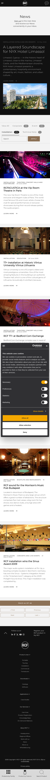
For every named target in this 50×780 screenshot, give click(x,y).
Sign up (17, 21)
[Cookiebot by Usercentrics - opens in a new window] (32, 345)
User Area (25, 712)
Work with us (25, 739)
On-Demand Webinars (25, 721)
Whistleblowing (25, 747)
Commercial (25, 668)
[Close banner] (46, 346)
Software (25, 687)
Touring (25, 663)
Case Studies (25, 699)
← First (12, 610)
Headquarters (25, 733)
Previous (37, 610)
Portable (25, 660)
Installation (25, 666)
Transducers (25, 671)
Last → (37, 615)
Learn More (8, 81)
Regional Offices (25, 736)
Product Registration (25, 715)
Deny (25, 432)
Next (12, 615)
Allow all (25, 418)
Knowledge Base (25, 718)
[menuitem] (25, 766)
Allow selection (25, 425)
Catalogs (25, 684)
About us (25, 745)
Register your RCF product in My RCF (39, 633)
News (25, 742)
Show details (38, 411)
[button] (25, 603)
